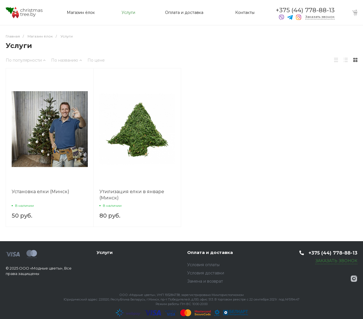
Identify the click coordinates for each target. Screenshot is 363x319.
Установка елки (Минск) (40, 191)
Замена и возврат (205, 281)
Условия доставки (205, 273)
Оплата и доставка (210, 252)
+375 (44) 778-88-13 (305, 10)
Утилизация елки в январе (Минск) (131, 195)
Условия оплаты (203, 264)
